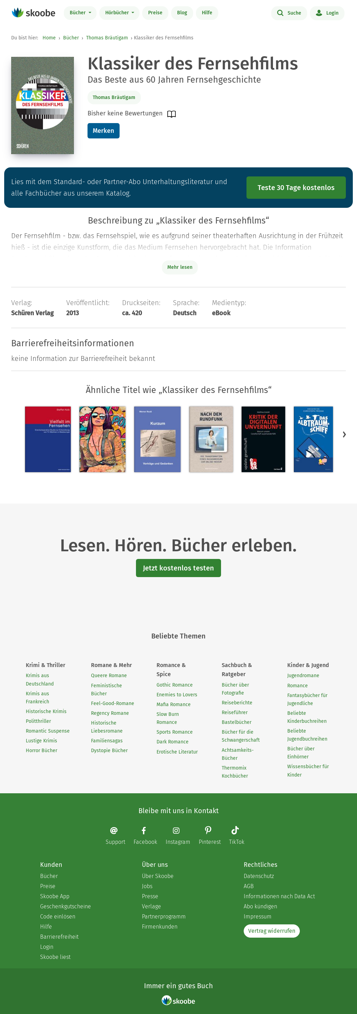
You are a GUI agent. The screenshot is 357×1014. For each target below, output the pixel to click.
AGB (249, 886)
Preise (155, 13)
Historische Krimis (46, 711)
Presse (150, 896)
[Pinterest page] (213, 836)
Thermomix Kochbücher (235, 772)
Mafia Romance (174, 704)
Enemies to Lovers (177, 695)
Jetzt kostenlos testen (178, 568)
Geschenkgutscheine (65, 906)
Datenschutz (259, 876)
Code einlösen (57, 916)
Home (49, 38)
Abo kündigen (260, 906)
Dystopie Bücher (109, 751)
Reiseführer (235, 713)
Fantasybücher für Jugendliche (307, 699)
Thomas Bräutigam (107, 38)
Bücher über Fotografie (235, 689)
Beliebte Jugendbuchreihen (307, 735)
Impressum (258, 916)
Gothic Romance (175, 685)
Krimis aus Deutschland (40, 680)
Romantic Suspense (48, 731)
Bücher (78, 13)
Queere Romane (109, 676)
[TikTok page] (240, 836)
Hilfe (207, 13)
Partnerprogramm (164, 916)
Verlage (151, 906)
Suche (289, 12)
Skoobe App (54, 896)
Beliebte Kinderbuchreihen (307, 717)
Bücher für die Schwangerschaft (241, 736)
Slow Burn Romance (168, 718)
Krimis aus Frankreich (37, 698)
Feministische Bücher (106, 690)
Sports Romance (175, 732)
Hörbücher (117, 13)
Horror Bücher (41, 751)
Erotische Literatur (177, 752)
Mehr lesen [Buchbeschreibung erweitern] (179, 267)
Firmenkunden (159, 926)
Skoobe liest (55, 957)
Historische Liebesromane (107, 727)
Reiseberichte (237, 703)
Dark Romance (173, 742)
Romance (297, 686)
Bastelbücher (236, 722)
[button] (344, 434)
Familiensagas (107, 741)
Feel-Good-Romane (112, 703)
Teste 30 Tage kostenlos (296, 187)
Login (327, 12)
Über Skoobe (158, 876)
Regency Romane (110, 713)
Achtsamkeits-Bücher (238, 754)
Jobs (147, 886)
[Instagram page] (181, 836)
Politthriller (38, 721)
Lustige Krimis (41, 741)
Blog (182, 13)
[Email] (119, 836)
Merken (103, 131)
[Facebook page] (149, 836)
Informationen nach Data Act (279, 896)
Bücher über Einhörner (300, 753)
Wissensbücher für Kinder (308, 771)
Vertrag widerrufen (271, 931)
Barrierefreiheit (59, 936)
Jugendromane (303, 676)
